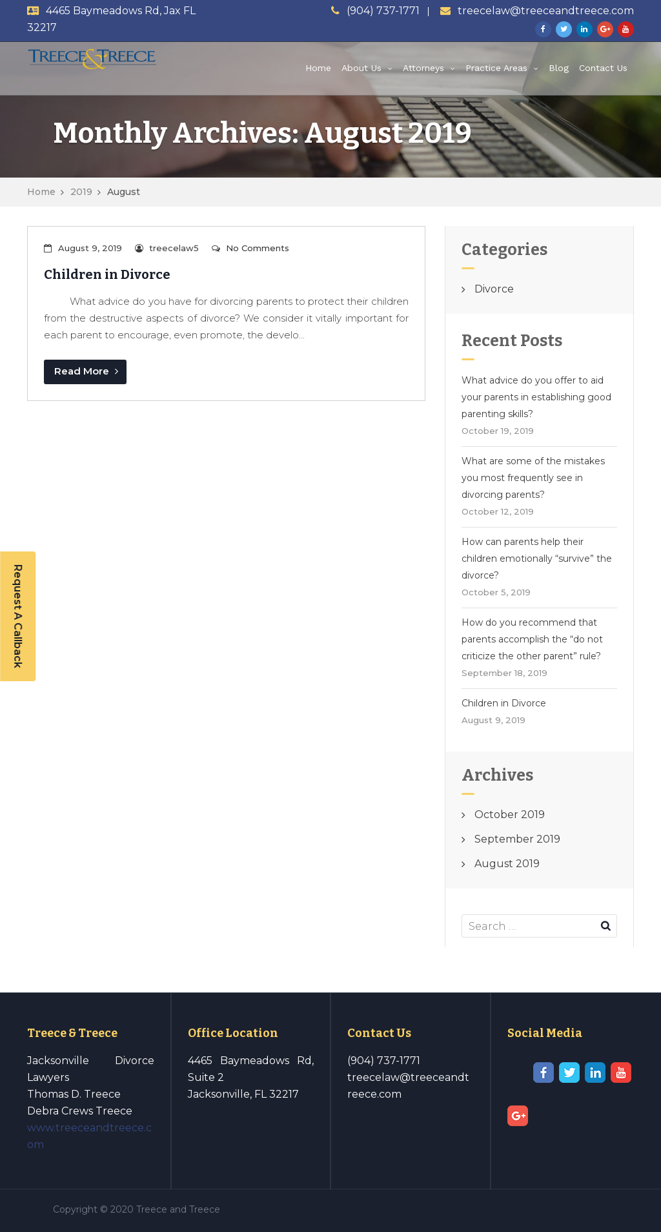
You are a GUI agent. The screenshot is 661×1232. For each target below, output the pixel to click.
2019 (81, 192)
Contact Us (603, 68)
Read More (86, 371)
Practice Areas (496, 68)
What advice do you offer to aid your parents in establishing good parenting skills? (536, 397)
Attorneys (423, 68)
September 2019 (517, 839)
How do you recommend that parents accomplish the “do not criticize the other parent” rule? (532, 639)
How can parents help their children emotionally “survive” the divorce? (537, 558)
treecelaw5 (174, 248)
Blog (559, 68)
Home (318, 68)
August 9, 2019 (90, 248)
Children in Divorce (107, 274)
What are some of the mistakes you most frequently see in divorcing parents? (533, 477)
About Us (361, 68)
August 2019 (507, 863)
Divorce (494, 289)
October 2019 (509, 814)
